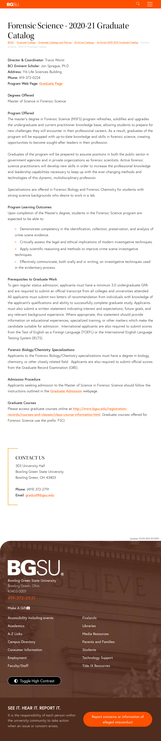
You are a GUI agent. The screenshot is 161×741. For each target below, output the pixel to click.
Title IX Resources (96, 665)
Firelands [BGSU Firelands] (89, 617)
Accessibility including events (30, 617)
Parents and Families (98, 641)
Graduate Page (50, 83)
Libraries (89, 625)
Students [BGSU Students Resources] (89, 649)
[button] (68, 4)
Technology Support (97, 657)
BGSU (11, 42)
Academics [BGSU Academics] (16, 625)
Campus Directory (21, 641)
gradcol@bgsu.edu (40, 495)
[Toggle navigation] (150, 4)
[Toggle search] (138, 4)
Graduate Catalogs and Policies (55, 42)
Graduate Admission (66, 391)
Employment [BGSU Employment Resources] (17, 657)
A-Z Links (15, 633)
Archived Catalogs (84, 42)
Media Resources (95, 633)
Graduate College (26, 42)
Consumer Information (25, 649)
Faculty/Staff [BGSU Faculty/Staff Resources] (18, 665)
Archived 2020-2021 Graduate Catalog (117, 42)
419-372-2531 (21, 598)
